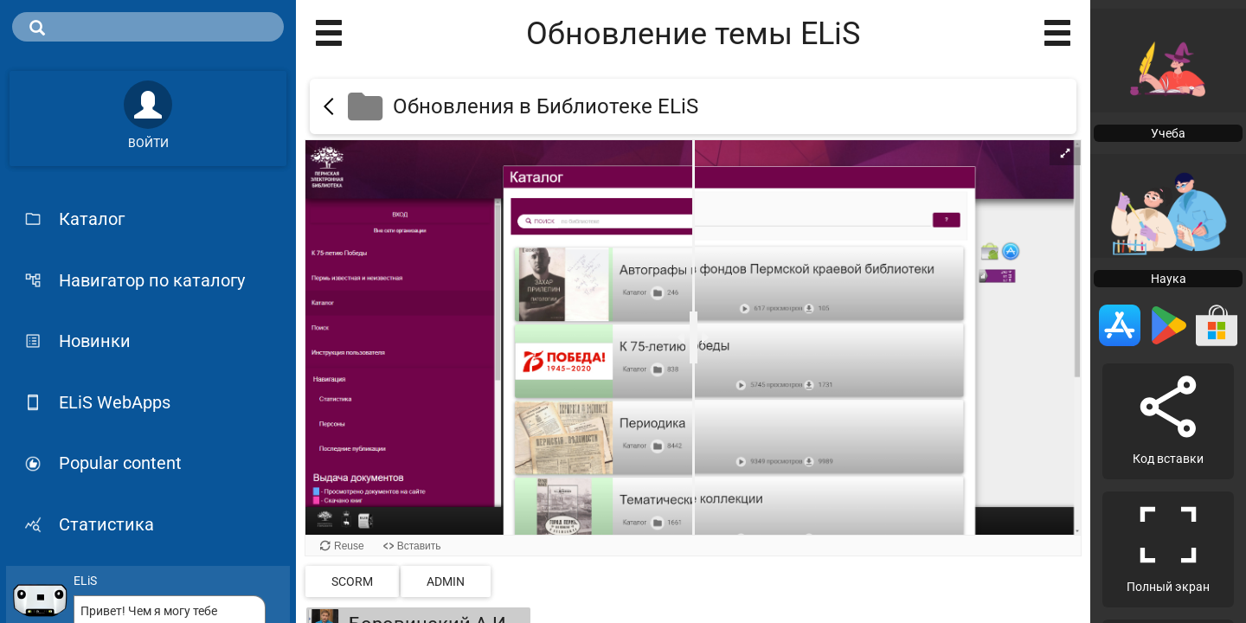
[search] (148, 27)
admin (446, 581)
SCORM (352, 581)
